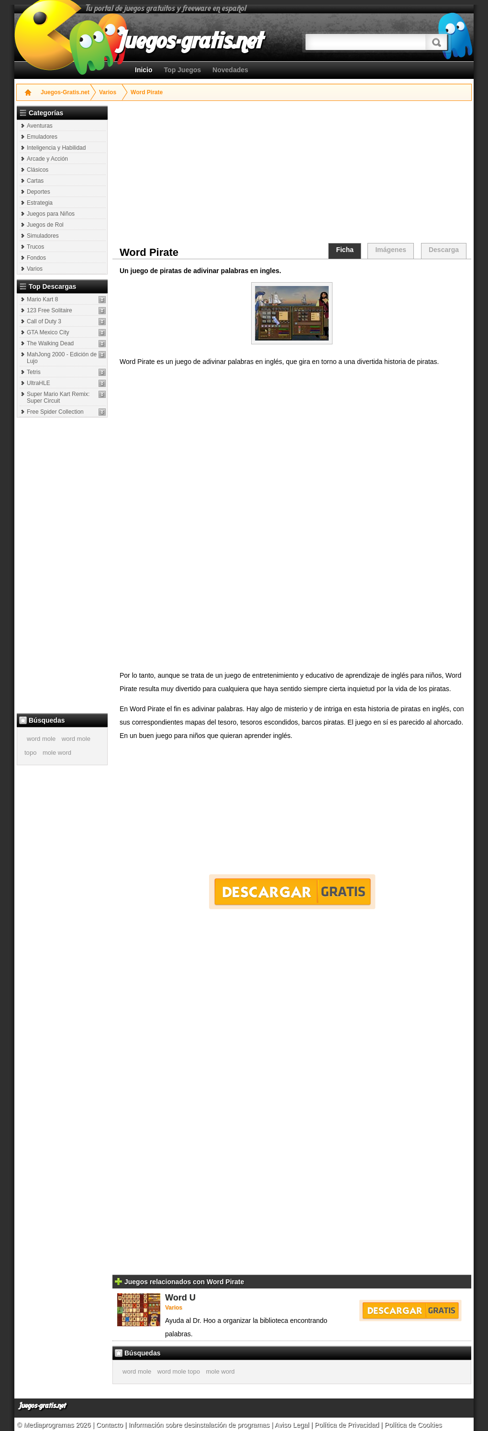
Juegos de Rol (45, 224)
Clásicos (37, 169)
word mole (41, 738)
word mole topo (178, 1371)
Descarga (444, 249)
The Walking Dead (50, 343)
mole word (57, 752)
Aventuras (40, 125)
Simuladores (43, 235)
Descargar (292, 891)
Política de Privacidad (346, 1425)
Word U (180, 1297)
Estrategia (40, 202)
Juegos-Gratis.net (65, 92)
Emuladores (42, 136)
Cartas (35, 180)
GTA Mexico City (48, 332)
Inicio (144, 70)
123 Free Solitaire (49, 310)
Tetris (34, 372)
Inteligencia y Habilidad (56, 147)
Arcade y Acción (47, 158)
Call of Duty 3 (44, 321)
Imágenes (390, 249)
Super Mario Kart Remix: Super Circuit (58, 397)
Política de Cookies (413, 1425)
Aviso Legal (292, 1425)
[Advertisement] (63, 564)
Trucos (35, 246)
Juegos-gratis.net (42, 1405)
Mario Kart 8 (42, 299)
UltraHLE (38, 383)
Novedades (230, 70)
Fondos (36, 257)
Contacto (110, 1425)
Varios (107, 92)
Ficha (345, 249)
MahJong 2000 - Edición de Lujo (62, 357)
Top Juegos (182, 70)
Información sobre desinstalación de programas (199, 1425)
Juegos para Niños (51, 213)
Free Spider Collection (55, 411)
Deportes (38, 191)
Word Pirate (147, 92)
